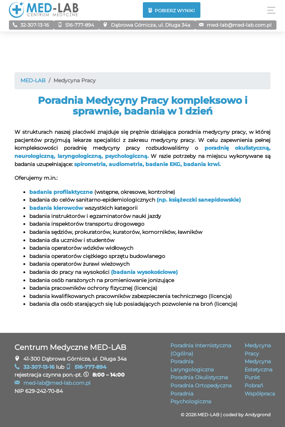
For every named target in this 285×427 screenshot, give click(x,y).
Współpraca (260, 393)
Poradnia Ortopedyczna (201, 385)
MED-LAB (33, 80)
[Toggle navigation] (269, 10)
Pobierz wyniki (171, 10)
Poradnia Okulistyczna (199, 377)
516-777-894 (76, 25)
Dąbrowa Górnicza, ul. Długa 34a (146, 25)
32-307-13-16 (31, 25)
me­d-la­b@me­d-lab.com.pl (235, 25)
